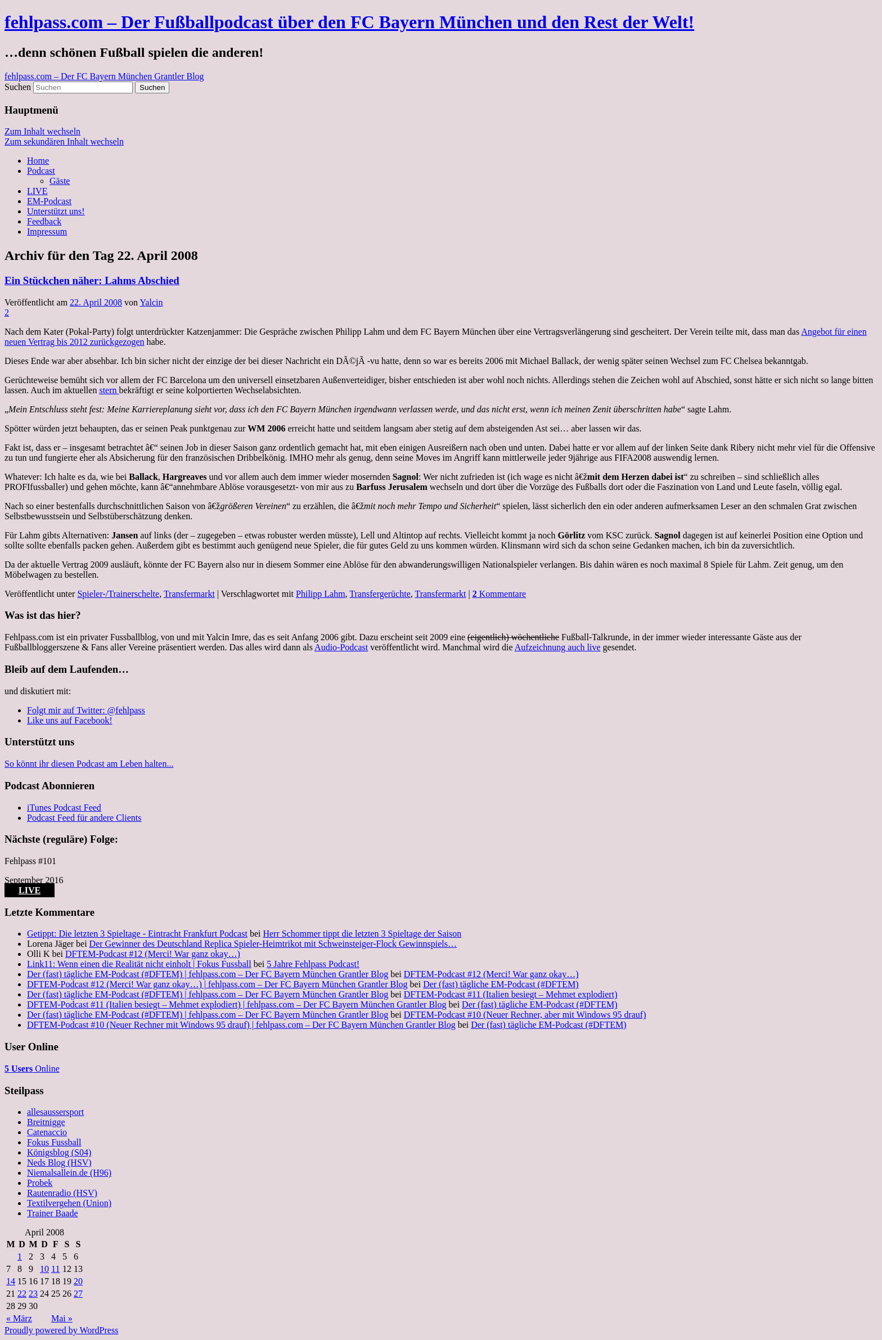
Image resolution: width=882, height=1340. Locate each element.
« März (19, 1318)
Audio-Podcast (341, 647)
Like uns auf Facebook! (69, 720)
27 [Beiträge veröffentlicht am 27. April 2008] (78, 1293)
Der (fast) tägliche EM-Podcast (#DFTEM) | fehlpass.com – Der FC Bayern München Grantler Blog (207, 974)
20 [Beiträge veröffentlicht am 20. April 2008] (78, 1281)
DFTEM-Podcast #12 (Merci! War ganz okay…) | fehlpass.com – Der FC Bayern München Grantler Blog (217, 984)
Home (38, 160)
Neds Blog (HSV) (59, 1162)
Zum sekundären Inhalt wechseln (64, 141)
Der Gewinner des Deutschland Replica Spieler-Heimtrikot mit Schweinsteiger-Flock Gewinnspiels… (273, 943)
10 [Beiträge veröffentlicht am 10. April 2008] (44, 1269)
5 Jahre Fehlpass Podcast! (313, 964)
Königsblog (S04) (59, 1152)
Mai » (62, 1318)
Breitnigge (46, 1122)
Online (32, 1068)
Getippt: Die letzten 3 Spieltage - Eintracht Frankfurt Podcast (137, 933)
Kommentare (499, 594)
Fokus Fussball (54, 1142)
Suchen (17, 87)
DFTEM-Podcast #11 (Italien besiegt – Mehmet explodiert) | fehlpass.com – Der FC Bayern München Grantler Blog (237, 1004)
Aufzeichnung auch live (558, 647)
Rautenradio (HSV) (62, 1193)
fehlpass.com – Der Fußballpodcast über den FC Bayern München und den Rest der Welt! (349, 22)
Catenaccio (47, 1132)
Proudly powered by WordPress (61, 1330)
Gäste (60, 181)
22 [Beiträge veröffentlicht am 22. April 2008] (21, 1293)
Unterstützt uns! (56, 211)
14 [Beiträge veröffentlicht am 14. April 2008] (10, 1281)
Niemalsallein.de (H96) (69, 1172)
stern (109, 390)
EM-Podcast (49, 201)
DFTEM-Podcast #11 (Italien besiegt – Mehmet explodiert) (511, 994)
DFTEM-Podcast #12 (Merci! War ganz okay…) (152, 954)
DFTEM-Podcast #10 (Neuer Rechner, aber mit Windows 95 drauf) (525, 1014)
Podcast (41, 171)
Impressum (47, 231)
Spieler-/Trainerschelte (118, 594)
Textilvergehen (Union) (69, 1203)
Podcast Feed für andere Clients (84, 817)
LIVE (37, 191)
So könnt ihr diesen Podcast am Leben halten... (88, 763)
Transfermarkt (189, 594)
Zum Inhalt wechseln (42, 131)
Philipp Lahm (320, 594)
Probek (39, 1183)
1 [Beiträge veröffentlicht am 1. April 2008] (19, 1256)
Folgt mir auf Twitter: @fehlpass (86, 710)
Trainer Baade (52, 1213)
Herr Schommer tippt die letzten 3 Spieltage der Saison (362, 933)
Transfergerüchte (379, 594)
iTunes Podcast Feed (64, 807)
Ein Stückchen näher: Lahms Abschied (91, 280)
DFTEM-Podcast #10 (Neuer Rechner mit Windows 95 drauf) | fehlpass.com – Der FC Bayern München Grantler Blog (241, 1024)
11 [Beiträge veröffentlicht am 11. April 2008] (55, 1269)
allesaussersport (55, 1112)
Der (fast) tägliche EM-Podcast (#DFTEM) (500, 984)
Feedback (44, 221)
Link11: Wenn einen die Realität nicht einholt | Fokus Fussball (139, 964)
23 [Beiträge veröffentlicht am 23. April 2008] (33, 1293)
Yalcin (151, 302)
